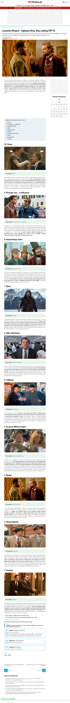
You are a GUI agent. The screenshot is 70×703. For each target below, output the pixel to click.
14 (56, 111)
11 (66, 109)
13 (54, 111)
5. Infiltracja (9, 131)
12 (51, 111)
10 (63, 109)
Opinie (32, 5)
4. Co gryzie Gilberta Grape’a (13, 133)
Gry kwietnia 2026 (17, 8)
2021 (59, 99)
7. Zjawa (8, 127)
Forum (51, 5)
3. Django (9, 135)
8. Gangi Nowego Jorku (11, 126)
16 (61, 111)
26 (51, 116)
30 (61, 116)
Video (47, 5)
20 (54, 113)
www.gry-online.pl (4, 27)
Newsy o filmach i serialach (19, 27)
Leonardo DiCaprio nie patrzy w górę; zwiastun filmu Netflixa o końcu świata (22, 617)
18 (66, 111)
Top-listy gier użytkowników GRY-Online (43, 8)
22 (59, 113)
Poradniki (43, 5)
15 (59, 111)
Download (37, 5)
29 (59, 116)
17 (63, 111)
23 (61, 113)
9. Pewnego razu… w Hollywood (13, 124)
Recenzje (27, 5)
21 (56, 113)
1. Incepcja (9, 138)
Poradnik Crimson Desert (57, 8)
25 (66, 113)
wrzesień (59, 102)
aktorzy (5, 654)
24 (63, 113)
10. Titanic (9, 122)
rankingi (9, 654)
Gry (24, 5)
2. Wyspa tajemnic (10, 137)
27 (54, 116)
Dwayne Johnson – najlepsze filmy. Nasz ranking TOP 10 (17, 615)
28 (56, 116)
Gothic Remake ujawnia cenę (28, 8)
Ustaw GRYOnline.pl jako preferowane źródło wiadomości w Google (19, 621)
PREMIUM (10, 8)
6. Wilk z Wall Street (11, 129)
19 (51, 113)
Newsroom (19, 5)
